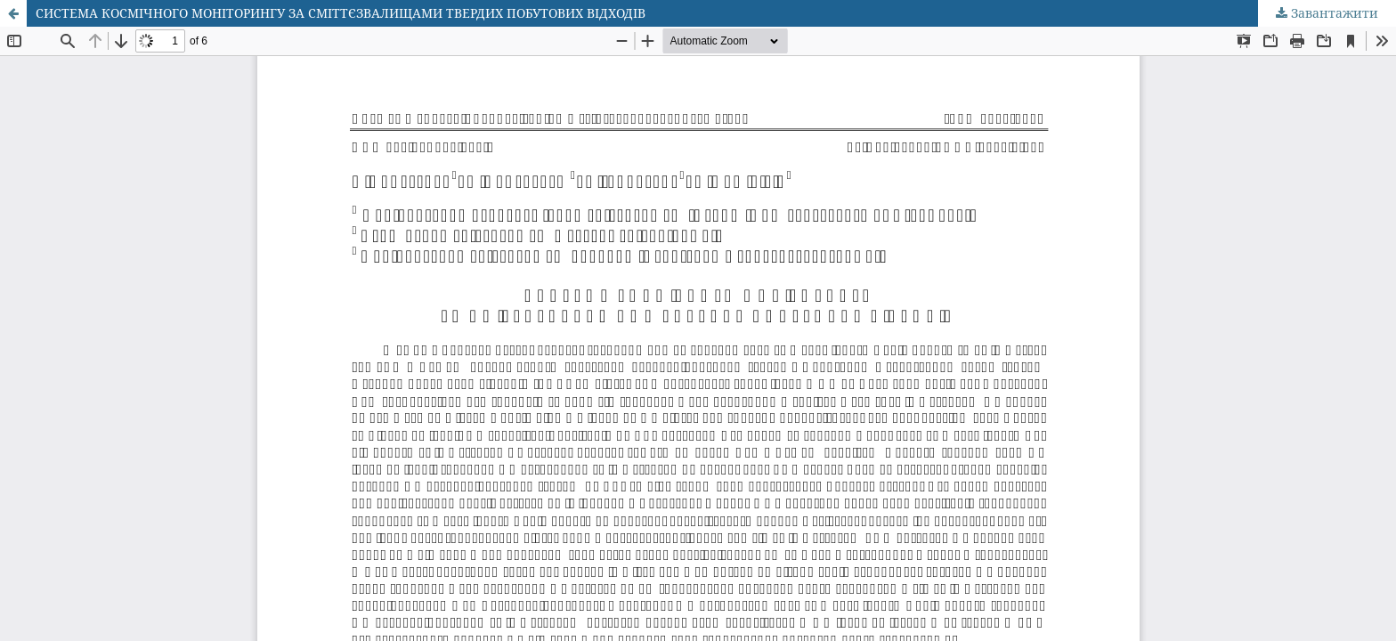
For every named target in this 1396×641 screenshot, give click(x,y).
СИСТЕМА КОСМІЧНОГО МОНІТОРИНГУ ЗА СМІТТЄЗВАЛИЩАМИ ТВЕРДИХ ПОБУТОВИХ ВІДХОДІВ (340, 12)
